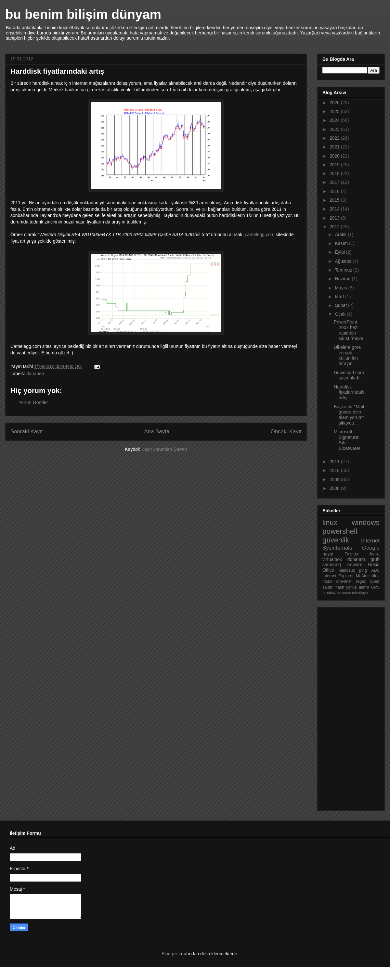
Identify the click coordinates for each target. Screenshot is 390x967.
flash (339, 587)
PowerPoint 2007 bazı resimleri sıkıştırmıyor (348, 330)
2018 (335, 173)
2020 (335, 156)
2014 (335, 208)
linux (329, 522)
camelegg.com (259, 234)
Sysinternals (337, 548)
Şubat (341, 305)
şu (204, 209)
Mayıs (341, 287)
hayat (327, 553)
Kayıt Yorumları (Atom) (164, 449)
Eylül (340, 252)
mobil (327, 581)
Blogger (169, 953)
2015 (335, 200)
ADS (375, 570)
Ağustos (343, 261)
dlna (376, 576)
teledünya (360, 593)
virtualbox (332, 559)
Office (328, 570)
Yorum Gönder (33, 402)
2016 (335, 191)
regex (361, 581)
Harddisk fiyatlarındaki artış (349, 392)
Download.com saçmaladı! (349, 375)
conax (346, 593)
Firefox (351, 553)
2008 (335, 488)
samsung (331, 564)
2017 (335, 182)
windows (366, 522)
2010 (335, 470)
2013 (335, 218)
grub (375, 559)
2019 (335, 164)
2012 (335, 226)
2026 (335, 102)
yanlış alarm (357, 587)
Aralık (341, 234)
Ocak (341, 314)
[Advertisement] (348, 707)
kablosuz (347, 570)
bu (192, 209)
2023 (335, 129)
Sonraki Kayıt (26, 431)
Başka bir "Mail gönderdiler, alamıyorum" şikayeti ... (349, 415)
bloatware (331, 593)
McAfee (363, 576)
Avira (374, 553)
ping (363, 570)
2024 (335, 120)
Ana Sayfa (156, 431)
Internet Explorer (338, 576)
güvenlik (335, 540)
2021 (335, 146)
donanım (35, 373)
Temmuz (344, 270)
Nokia (374, 564)
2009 (335, 479)
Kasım (342, 243)
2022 (335, 138)
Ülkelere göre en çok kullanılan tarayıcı (347, 355)
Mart (340, 296)
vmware (354, 564)
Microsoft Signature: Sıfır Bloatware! (347, 440)
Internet (370, 541)
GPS (375, 587)
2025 (335, 111)
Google (371, 548)
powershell (339, 531)
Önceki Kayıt (286, 431)
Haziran (343, 278)
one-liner (344, 581)
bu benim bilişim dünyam (83, 14)
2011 (335, 461)
